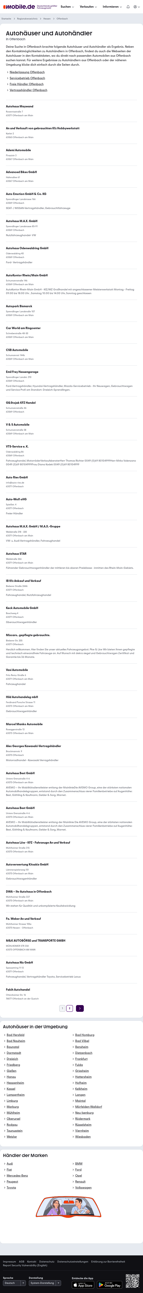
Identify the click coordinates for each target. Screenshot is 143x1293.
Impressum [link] (9, 1261)
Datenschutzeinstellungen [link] (72, 1261)
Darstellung (36, 1278)
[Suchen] (67, 6)
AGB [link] (21, 1261)
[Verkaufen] (88, 6)
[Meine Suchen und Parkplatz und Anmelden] (137, 6)
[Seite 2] (69, 1008)
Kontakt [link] (31, 1261)
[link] (33, 526)
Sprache (8, 1278)
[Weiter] (80, 1008)
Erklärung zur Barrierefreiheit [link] (108, 1261)
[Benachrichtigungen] (128, 6)
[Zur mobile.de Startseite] (31, 6)
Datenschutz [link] (46, 1261)
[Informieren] (112, 6)
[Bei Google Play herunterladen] (109, 1285)
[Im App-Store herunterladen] (84, 1285)
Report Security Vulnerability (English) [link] (25, 1265)
